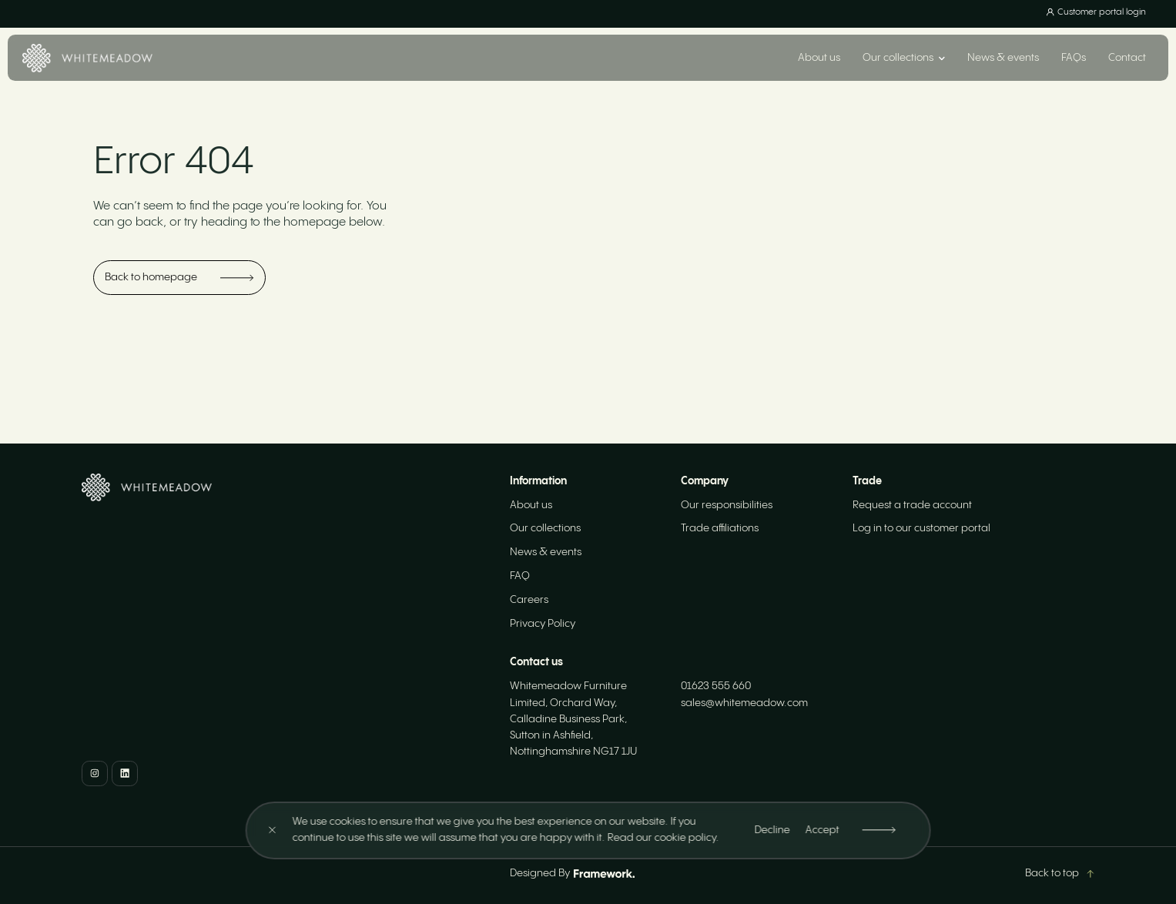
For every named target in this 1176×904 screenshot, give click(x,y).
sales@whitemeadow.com (744, 703)
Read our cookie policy (661, 837)
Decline (771, 830)
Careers (529, 599)
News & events (1003, 57)
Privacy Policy (542, 623)
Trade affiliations (720, 528)
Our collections (545, 528)
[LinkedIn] (125, 774)
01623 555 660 (716, 686)
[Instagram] (95, 774)
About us (819, 57)
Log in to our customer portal (921, 528)
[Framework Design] (604, 873)
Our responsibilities (726, 505)
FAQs (1073, 57)
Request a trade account (912, 505)
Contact (1127, 57)
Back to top (1059, 873)
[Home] (87, 58)
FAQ (520, 576)
